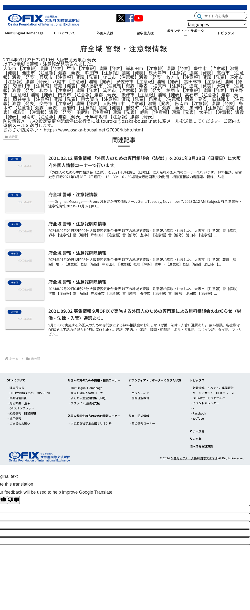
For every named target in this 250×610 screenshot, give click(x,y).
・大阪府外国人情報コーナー (87, 393)
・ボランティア (139, 393)
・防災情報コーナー (142, 423)
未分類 (11, 136)
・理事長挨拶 (15, 388)
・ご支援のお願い (18, 423)
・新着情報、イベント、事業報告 (212, 388)
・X (192, 408)
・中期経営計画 (17, 398)
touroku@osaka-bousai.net (129, 121)
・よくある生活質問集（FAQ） (88, 398)
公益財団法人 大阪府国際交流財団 (194, 458)
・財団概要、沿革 (18, 403)
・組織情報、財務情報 (21, 413)
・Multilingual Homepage (85, 388)
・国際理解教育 (139, 398)
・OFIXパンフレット (20, 408)
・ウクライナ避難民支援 (84, 403)
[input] (220, 15)
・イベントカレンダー (204, 403)
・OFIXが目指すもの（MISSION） (29, 393)
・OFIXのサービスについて (208, 398)
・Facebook (198, 413)
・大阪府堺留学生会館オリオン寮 (90, 423)
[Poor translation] (13, 500)
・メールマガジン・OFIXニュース (212, 393)
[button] (199, 15)
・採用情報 (14, 418)
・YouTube (197, 418)
